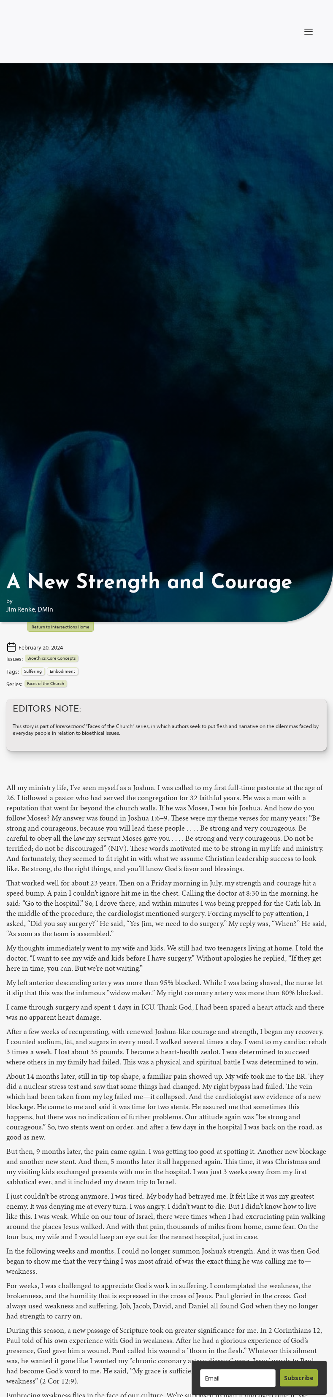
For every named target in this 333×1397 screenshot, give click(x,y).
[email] (238, 1378)
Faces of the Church (45, 683)
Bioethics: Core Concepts (51, 658)
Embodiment (62, 671)
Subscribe (299, 1378)
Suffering (33, 671)
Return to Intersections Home (60, 627)
